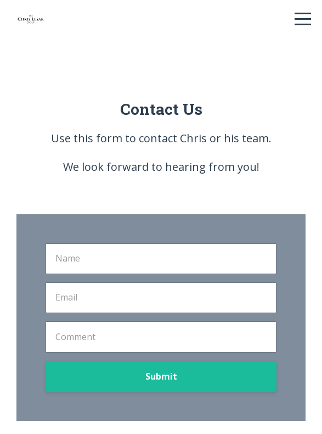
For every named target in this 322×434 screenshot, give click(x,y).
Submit (161, 376)
